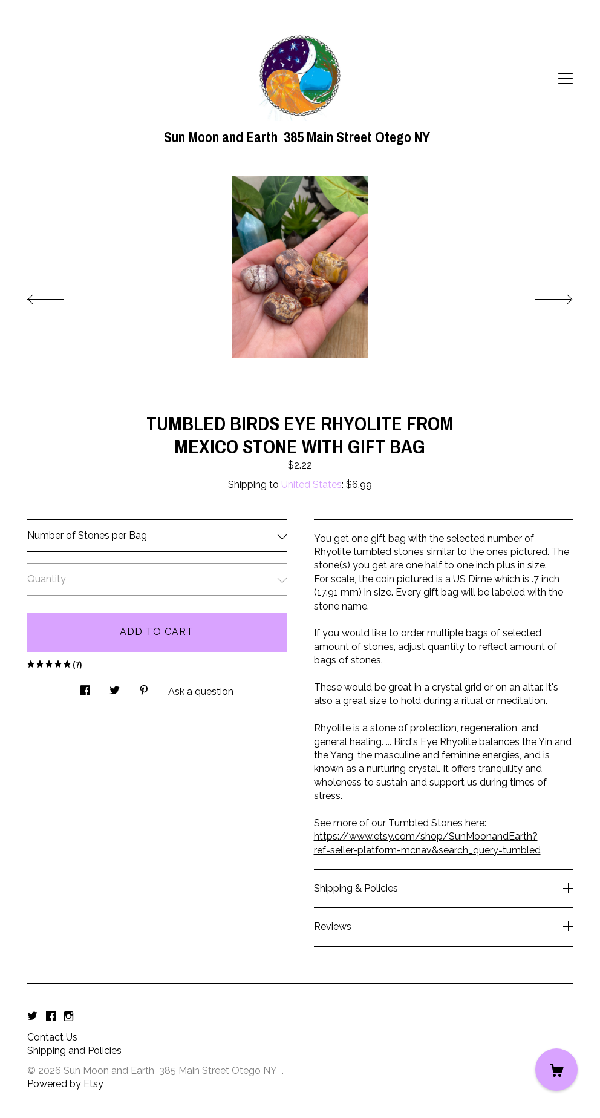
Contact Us (52, 1037)
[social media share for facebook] (85, 687)
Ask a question (200, 691)
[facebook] (51, 1017)
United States (311, 484)
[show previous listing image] (57, 296)
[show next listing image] (542, 296)
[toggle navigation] (565, 79)
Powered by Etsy (65, 1084)
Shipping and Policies (74, 1050)
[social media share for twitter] (114, 687)
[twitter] (32, 1017)
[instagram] (68, 1017)
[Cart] (556, 1069)
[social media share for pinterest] (144, 687)
